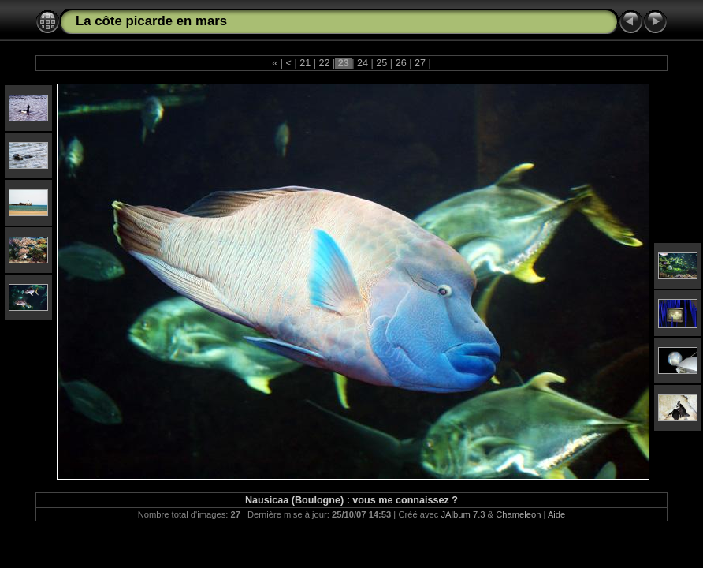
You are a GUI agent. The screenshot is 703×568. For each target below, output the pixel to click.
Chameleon (518, 514)
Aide (556, 514)
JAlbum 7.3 (463, 514)
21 (305, 63)
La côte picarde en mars (151, 20)
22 (324, 63)
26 (400, 63)
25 (382, 63)
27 (419, 63)
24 (363, 63)
